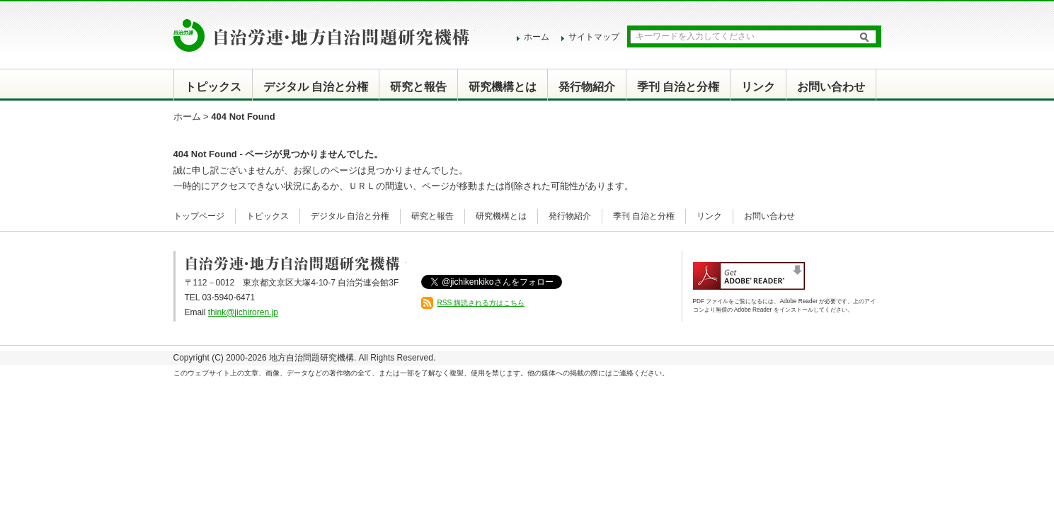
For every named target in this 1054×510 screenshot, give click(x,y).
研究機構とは (503, 87)
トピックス (213, 87)
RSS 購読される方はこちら (481, 303)
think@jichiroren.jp (243, 312)
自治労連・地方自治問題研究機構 (324, 35)
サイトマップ (593, 37)
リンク (758, 87)
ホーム (536, 37)
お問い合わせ (831, 87)
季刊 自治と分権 (678, 87)
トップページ (198, 216)
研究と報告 (418, 87)
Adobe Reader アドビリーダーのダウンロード (749, 276)
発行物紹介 (586, 87)
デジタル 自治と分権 (315, 87)
